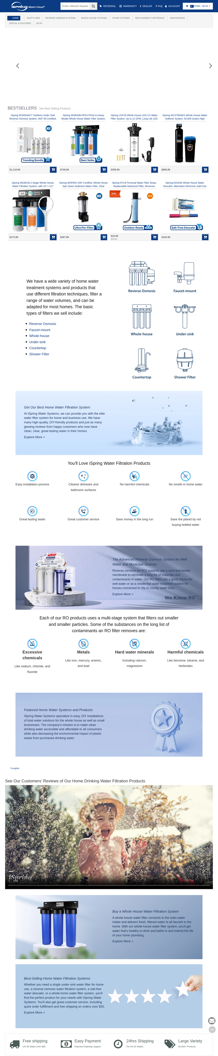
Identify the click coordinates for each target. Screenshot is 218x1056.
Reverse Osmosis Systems (60, 18)
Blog (39, 23)
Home (15, 18)
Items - (197, 6)
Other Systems (121, 18)
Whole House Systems (94, 18)
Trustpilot (14, 768)
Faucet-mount (39, 330)
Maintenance (178, 18)
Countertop (37, 348)
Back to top (212, 1029)
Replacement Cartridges (150, 18)
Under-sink (37, 342)
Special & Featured (19, 23)
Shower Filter (39, 354)
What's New (33, 18)
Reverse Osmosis (42, 324)
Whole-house (39, 336)
